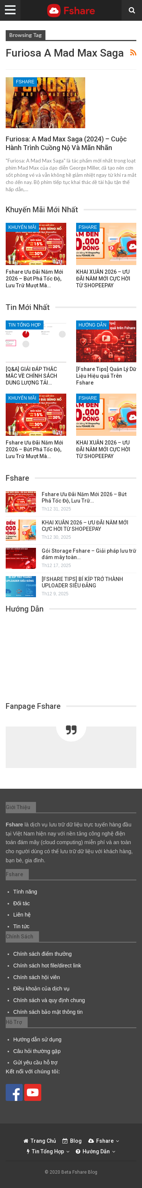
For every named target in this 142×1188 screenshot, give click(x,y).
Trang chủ (39, 1141)
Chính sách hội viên (36, 977)
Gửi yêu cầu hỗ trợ (35, 1062)
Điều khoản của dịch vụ (41, 989)
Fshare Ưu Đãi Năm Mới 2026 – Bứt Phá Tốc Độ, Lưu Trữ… (84, 497)
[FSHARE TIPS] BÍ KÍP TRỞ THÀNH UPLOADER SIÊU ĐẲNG (82, 582)
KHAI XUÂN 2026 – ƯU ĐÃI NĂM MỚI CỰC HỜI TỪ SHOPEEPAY (85, 526)
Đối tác (21, 903)
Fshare (25, 81)
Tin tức (21, 926)
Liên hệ (22, 915)
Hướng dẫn (92, 325)
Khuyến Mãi (22, 227)
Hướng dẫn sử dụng (37, 1039)
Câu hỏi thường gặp (37, 1051)
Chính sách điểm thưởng (42, 954)
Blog (72, 1141)
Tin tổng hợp (24, 325)
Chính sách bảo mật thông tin (48, 1012)
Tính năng (25, 892)
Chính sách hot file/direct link (47, 966)
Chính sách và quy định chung (49, 1000)
